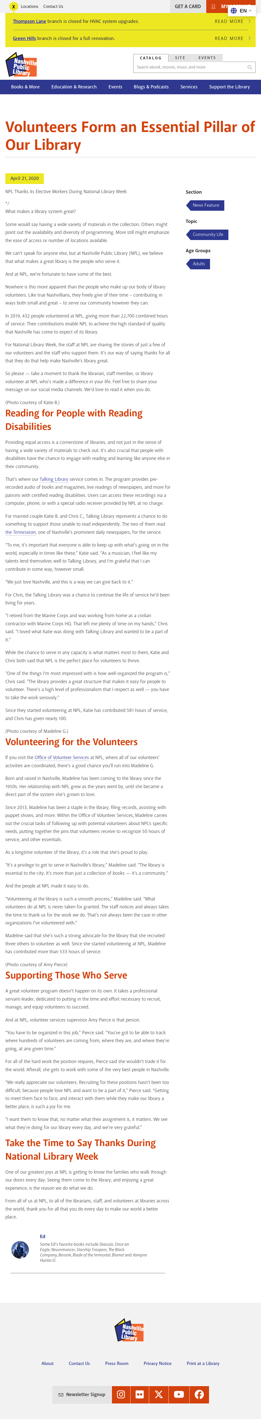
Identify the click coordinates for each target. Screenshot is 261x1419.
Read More (231, 21)
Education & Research (74, 87)
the (20, 532)
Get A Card (188, 6)
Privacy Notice (158, 1363)
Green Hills (24, 38)
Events (115, 87)
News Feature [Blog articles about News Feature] (206, 205)
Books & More (25, 87)
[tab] (150, 58)
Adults (199, 264)
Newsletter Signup (85, 1394)
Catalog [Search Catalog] (151, 58)
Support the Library (229, 87)
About (48, 1363)
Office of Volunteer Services (62, 757)
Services (189, 87)
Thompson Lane (29, 21)
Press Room (116, 1363)
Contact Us (53, 6)
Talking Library (54, 479)
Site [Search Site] (180, 57)
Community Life (208, 234)
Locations (29, 6)
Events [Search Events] (207, 57)
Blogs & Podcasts (151, 87)
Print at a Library (203, 1363)
